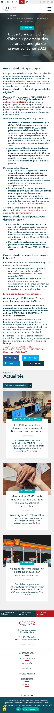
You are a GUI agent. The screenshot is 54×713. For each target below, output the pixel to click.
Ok (18, 709)
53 (17, 2)
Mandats (27, 684)
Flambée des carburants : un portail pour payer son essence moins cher (27, 572)
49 (12, 2)
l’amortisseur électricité (17, 102)
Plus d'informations (30, 709)
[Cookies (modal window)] (4, 708)
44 (8, 2)
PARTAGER (11, 358)
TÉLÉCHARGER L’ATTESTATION (18, 347)
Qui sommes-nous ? (27, 653)
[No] (51, 705)
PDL (2, 2)
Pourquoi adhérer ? (27, 658)
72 (22, 2)
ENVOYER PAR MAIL (33, 363)
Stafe (33, 644)
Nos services (27, 679)
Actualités (27, 663)
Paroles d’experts (27, 674)
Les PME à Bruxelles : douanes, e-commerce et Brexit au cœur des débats (27, 428)
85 (27, 2)
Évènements (27, 669)
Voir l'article (32, 451)
